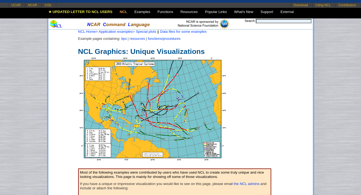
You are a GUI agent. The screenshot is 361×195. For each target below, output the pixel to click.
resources (137, 39)
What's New (243, 12)
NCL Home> (88, 32)
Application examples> (117, 32)
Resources (189, 12)
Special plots (146, 32)
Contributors (347, 5)
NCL (123, 12)
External (287, 12)
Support (267, 12)
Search (249, 21)
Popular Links (216, 12)
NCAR (32, 5)
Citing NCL (323, 5)
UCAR (16, 5)
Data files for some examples (183, 32)
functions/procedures (164, 39)
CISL (48, 5)
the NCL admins (247, 184)
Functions (165, 12)
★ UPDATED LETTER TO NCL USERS (80, 12)
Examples (142, 12)
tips (124, 39)
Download (300, 5)
